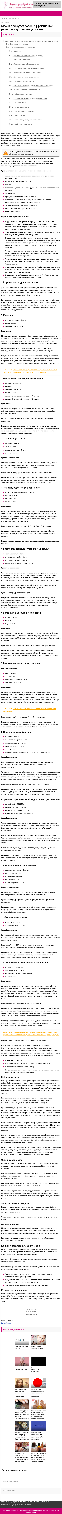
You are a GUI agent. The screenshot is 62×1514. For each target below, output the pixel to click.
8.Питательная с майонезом (21, 81)
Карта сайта (5, 1502)
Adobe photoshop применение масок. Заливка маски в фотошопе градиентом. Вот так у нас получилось (38, 1394)
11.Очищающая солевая (20, 94)
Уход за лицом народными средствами (36, 1369)
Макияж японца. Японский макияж (37, 1347)
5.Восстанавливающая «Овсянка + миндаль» (27, 68)
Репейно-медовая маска (20, 124)
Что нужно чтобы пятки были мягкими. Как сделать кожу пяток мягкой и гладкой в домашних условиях (38, 1414)
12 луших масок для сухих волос (20, 47)
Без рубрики (6, 1323)
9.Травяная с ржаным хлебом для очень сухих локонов (31, 85)
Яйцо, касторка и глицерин (21, 111)
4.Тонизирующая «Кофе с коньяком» (24, 64)
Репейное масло (17, 116)
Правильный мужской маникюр (21, 1347)
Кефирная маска (17, 103)
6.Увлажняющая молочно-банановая (24, 73)
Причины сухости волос (17, 44)
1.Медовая (14, 51)
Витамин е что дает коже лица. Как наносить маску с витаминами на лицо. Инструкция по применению (21, 1394)
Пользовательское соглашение (38, 1502)
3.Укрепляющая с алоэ (19, 60)
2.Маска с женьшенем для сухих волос (25, 55)
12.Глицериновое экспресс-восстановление (27, 98)
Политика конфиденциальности (12, 1505)
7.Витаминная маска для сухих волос (24, 77)
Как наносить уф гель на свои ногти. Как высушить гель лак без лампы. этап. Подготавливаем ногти (22, 1414)
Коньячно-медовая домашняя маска (25, 120)
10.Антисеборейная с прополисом (24, 90)
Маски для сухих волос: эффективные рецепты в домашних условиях (31, 41)
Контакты (28, 1505)
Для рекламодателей (18, 1502)
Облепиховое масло (18, 107)
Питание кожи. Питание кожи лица (21, 1368)
